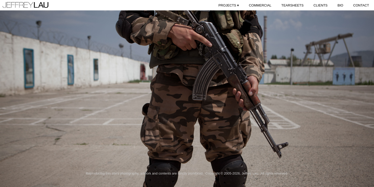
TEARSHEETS (292, 5)
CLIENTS (320, 5)
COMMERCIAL (260, 5)
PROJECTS (228, 5)
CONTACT (361, 5)
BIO (340, 5)
